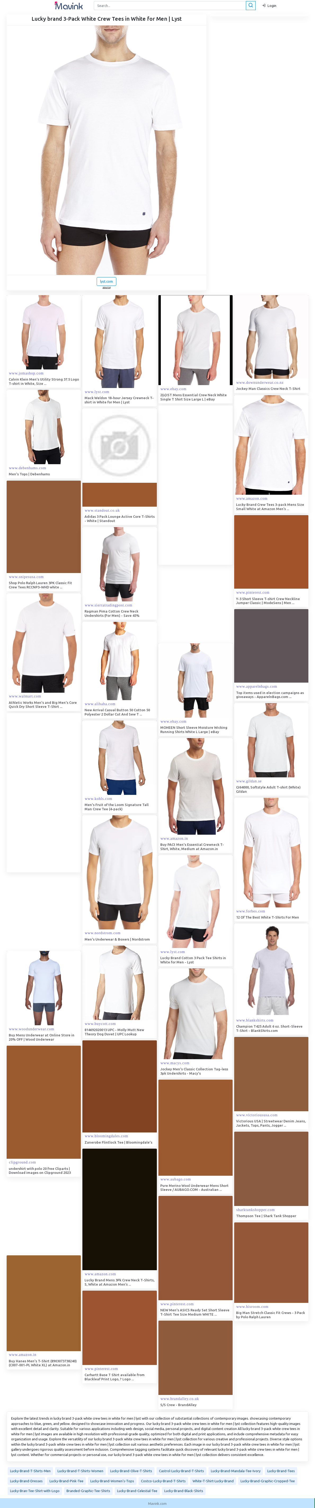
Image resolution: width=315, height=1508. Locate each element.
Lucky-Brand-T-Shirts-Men (30, 1470)
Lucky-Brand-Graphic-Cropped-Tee (268, 1480)
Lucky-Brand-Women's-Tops (112, 1480)
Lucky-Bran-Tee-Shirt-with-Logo (35, 1490)
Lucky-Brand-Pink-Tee (66, 1480)
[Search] (174, 5)
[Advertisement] (198, 485)
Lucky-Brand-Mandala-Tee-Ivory (235, 1470)
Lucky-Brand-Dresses (26, 1480)
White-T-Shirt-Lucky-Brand (213, 1480)
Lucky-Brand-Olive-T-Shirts (131, 1470)
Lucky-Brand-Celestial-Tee (137, 1490)
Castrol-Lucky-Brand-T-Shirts (181, 1470)
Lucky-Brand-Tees (281, 1470)
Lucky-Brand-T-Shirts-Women (80, 1470)
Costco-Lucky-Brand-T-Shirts (163, 1480)
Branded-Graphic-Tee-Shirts (88, 1490)
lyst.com (106, 281)
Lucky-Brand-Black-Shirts (183, 1490)
